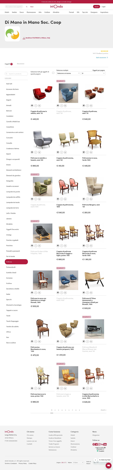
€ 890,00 (35, 165)
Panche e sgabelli (12, 240)
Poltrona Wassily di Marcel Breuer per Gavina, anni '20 (89, 349)
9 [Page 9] (79, 410)
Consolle (9, 143)
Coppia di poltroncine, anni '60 (65, 159)
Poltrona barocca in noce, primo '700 (38, 395)
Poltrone (9, 262)
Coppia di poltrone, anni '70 (89, 112)
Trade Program (54, 444)
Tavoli (8, 316)
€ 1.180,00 (86, 259)
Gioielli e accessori (12, 186)
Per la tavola (10, 256)
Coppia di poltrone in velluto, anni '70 (39, 112)
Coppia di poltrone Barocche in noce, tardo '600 (89, 253)
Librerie (8, 219)
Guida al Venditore (55, 438)
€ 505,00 (35, 306)
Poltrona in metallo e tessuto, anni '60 (39, 159)
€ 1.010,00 (61, 354)
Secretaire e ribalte (12, 289)
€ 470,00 (35, 355)
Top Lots (85, 12)
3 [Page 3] (58, 410)
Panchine (9, 245)
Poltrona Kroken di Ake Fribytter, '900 (39, 252)
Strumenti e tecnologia (13, 305)
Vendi (96, 6)
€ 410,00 (60, 165)
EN (62, 462)
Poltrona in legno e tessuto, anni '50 (63, 395)
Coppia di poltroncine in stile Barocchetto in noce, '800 (90, 396)
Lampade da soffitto (13, 197)
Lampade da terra (12, 208)
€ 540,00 (60, 212)
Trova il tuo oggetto (55, 441)
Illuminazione (31, 12)
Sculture (9, 283)
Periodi (71, 12)
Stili (78, 12)
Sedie (8, 294)
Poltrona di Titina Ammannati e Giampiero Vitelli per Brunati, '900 (90, 301)
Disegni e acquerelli (13, 159)
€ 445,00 (35, 119)
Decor (22, 12)
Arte (40, 12)
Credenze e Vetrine (12, 148)
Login (103, 6)
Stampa (29, 438)
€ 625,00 (86, 402)
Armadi (8, 105)
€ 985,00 (35, 401)
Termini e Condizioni (11, 463)
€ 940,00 (86, 119)
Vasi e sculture (11, 343)
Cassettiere (10, 127)
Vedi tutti (9, 84)
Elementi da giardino (13, 175)
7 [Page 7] (72, 410)
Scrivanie (9, 278)
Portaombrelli (11, 267)
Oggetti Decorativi (12, 229)
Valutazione (52, 450)
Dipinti (8, 154)
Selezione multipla (68, 72)
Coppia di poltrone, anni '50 (63, 112)
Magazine (96, 435)
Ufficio (8, 332)
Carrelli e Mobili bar (13, 121)
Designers (94, 12)
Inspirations (104, 12)
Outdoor (47, 12)
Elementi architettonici (13, 170)
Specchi (9, 299)
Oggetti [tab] (9, 64)
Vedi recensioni (101, 57)
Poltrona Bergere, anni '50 (91, 205)
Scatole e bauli (11, 272)
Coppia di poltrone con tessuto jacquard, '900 (65, 348)
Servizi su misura (54, 447)
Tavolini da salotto (12, 326)
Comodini (9, 138)
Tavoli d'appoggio (12, 321)
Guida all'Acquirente (55, 435)
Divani (8, 165)
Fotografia (9, 181)
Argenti (8, 100)
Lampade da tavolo (13, 202)
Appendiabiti (10, 94)
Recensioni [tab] (20, 64)
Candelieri (9, 116)
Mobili (7, 12)
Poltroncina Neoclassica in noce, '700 (38, 349)
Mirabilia (56, 12)
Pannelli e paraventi (13, 251)
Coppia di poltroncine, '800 (65, 205)
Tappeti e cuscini (12, 310)
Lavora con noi (32, 441)
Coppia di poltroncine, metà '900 (65, 299)
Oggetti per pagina (99, 70)
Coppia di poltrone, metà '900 (38, 205)
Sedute (14, 12)
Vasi (7, 337)
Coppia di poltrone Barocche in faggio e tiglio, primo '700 (64, 253)
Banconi (9, 111)
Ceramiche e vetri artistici (14, 132)
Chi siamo (30, 435)
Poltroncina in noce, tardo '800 (89, 159)
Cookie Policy (32, 463)
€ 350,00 (86, 212)
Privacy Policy (23, 463)
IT (65, 462)
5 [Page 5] (65, 410)
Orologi (8, 235)
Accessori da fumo (12, 89)
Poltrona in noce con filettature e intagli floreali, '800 (38, 300)
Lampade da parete (13, 192)
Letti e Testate (11, 213)
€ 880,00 (60, 259)
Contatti (29, 444)
